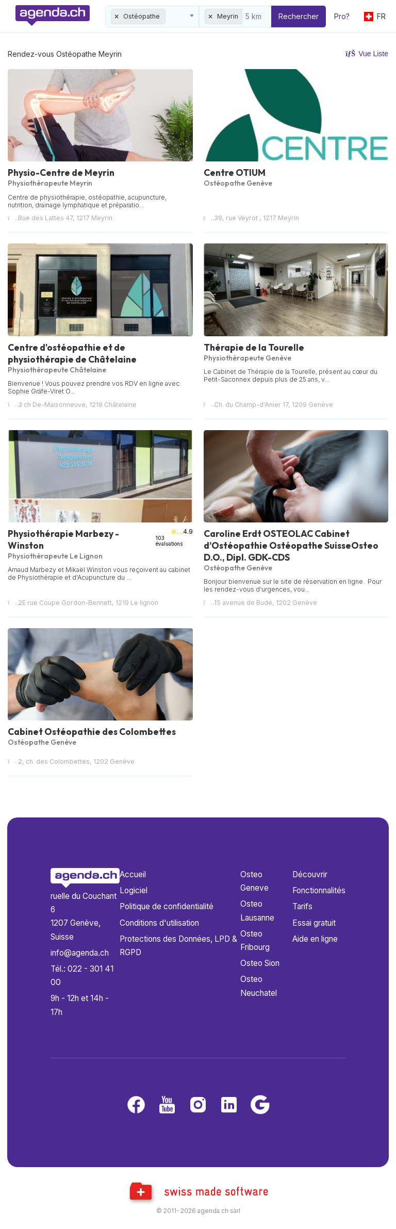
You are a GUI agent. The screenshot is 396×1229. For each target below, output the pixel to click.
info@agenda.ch (80, 953)
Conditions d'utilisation (159, 923)
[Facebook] (136, 1105)
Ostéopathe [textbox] (141, 16)
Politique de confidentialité (166, 906)
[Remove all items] (117, 16)
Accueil (133, 874)
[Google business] (260, 1105)
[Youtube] (167, 1105)
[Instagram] (198, 1105)
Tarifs (302, 906)
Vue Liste (366, 54)
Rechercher (298, 16)
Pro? (342, 16)
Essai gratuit (314, 923)
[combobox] (152, 16)
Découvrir (309, 874)
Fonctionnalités (318, 890)
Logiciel (133, 890)
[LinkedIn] (229, 1105)
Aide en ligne (315, 939)
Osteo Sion (259, 963)
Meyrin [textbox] (227, 16)
